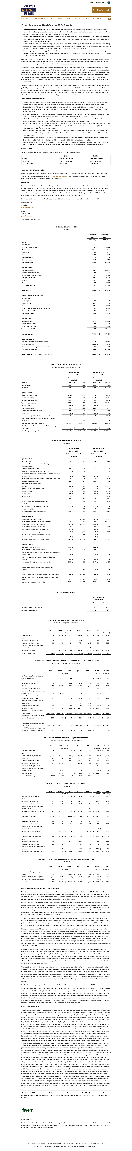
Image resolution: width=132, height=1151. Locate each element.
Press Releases (41, 19)
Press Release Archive (38, 1143)
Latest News (26, 19)
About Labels (56, 19)
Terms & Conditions (67, 1143)
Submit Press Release (53, 1143)
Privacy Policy (95, 1143)
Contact (68, 19)
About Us (79, 19)
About (28, 1143)
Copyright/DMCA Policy (82, 1143)
